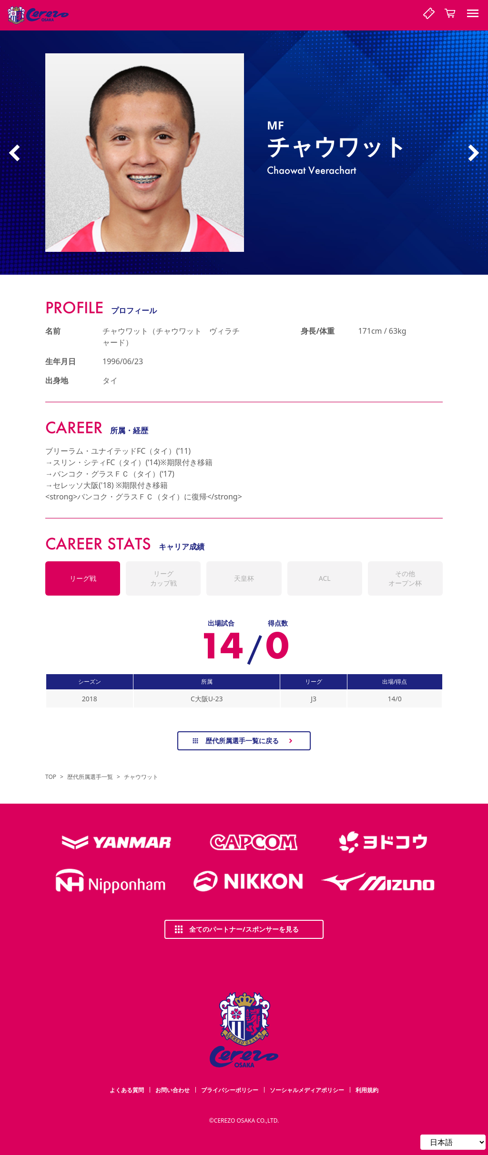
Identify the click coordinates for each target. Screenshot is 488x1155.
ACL (325, 578)
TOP (50, 777)
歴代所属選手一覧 (90, 777)
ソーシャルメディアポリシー (307, 1090)
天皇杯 (244, 578)
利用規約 (367, 1090)
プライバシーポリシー (229, 1090)
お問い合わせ (172, 1090)
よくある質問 (127, 1090)
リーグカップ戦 (163, 578)
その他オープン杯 (405, 578)
